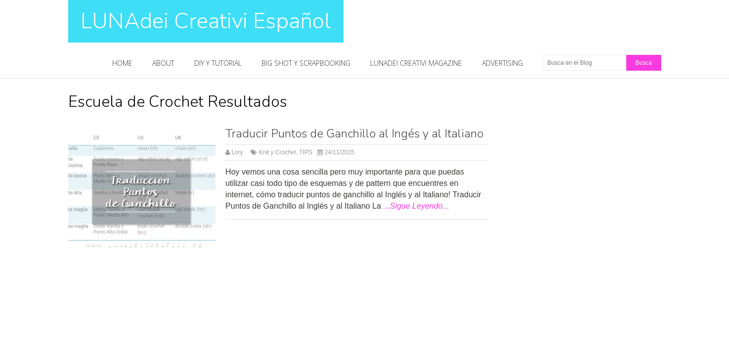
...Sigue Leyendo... (416, 206)
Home (122, 63)
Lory (237, 152)
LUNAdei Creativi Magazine (416, 63)
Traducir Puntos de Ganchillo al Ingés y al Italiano (354, 133)
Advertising (502, 63)
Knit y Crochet (277, 152)
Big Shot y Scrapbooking (305, 63)
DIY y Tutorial (218, 63)
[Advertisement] (596, 160)
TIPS (305, 152)
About (163, 63)
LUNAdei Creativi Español (206, 21)
